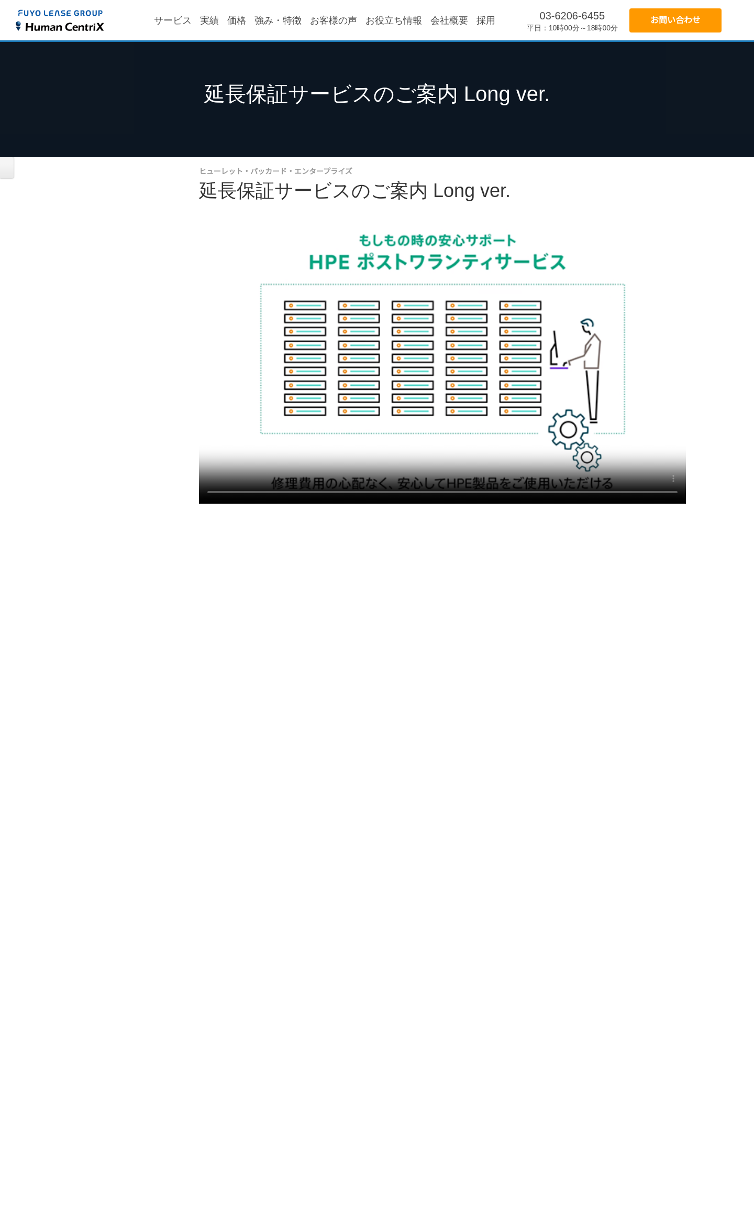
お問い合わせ (675, 20)
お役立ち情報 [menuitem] (393, 21)
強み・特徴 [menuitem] (278, 21)
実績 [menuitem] (209, 21)
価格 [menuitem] (236, 21)
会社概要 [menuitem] (449, 21)
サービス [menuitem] (173, 21)
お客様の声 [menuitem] (333, 21)
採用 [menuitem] (485, 21)
